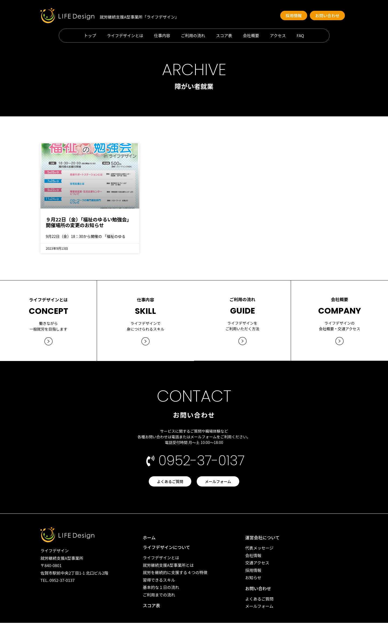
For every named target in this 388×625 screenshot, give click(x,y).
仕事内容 (162, 35)
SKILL (145, 308)
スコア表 (224, 35)
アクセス (278, 35)
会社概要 (251, 35)
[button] (293, 15)
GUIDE (242, 308)
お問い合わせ (258, 590)
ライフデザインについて (166, 549)
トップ (90, 35)
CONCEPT (48, 308)
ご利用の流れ (193, 35)
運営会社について (262, 539)
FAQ (300, 35)
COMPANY (339, 308)
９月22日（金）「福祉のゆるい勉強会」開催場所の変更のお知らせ (88, 222)
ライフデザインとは (125, 35)
